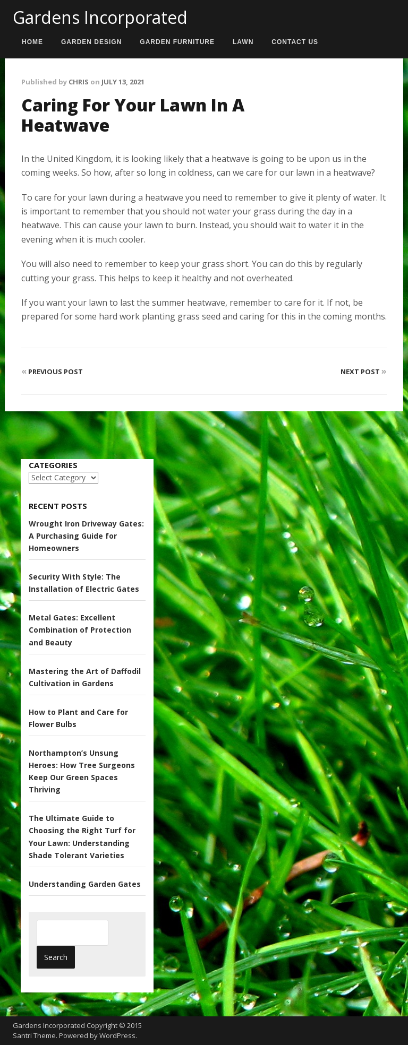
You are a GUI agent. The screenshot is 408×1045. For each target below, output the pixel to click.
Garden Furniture (177, 42)
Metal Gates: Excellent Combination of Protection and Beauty (80, 629)
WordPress (117, 1035)
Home (32, 42)
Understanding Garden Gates (85, 884)
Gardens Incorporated (100, 17)
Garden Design (91, 42)
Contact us (294, 42)
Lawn (243, 42)
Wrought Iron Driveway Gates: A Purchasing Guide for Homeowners (86, 536)
